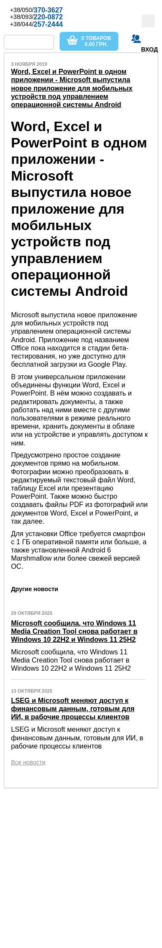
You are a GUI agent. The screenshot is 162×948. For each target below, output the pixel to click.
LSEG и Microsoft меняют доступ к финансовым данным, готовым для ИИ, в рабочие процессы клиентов (72, 709)
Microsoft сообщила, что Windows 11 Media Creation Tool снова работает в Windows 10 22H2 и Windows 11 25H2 (74, 631)
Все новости (28, 762)
